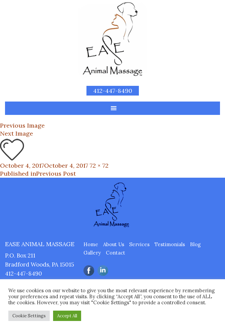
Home (90, 244)
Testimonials (170, 244)
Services (139, 244)
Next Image (16, 133)
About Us (113, 244)
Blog (195, 244)
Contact (115, 253)
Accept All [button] (67, 316)
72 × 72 (99, 165)
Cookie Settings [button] (29, 316)
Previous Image (22, 125)
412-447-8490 (112, 91)
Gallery (92, 253)
